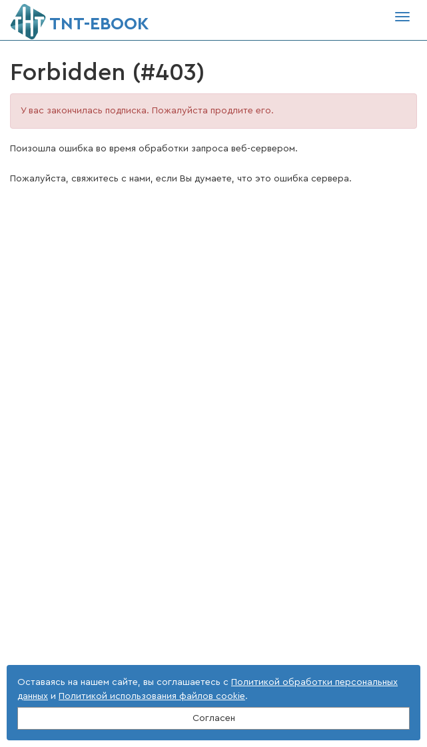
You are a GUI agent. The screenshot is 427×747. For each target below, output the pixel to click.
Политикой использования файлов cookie (152, 696)
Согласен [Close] (214, 718)
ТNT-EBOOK (79, 18)
